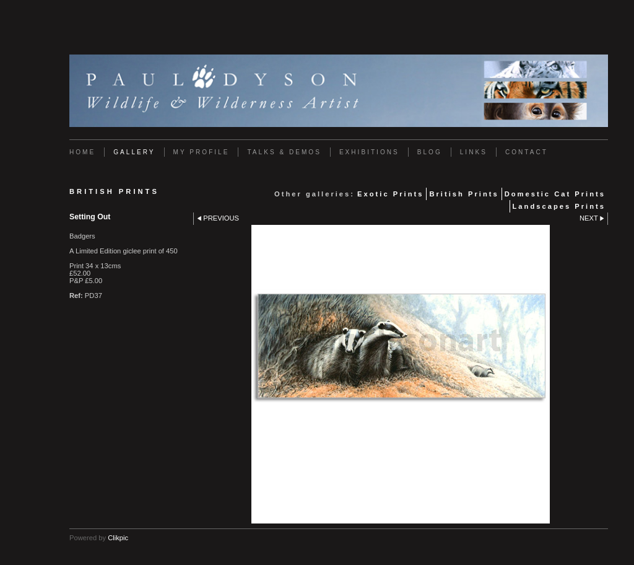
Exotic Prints (390, 194)
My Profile (201, 152)
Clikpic (118, 537)
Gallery (134, 152)
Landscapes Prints (559, 206)
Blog (429, 152)
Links (473, 152)
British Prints (463, 194)
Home (82, 152)
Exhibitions (369, 152)
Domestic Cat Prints (555, 194)
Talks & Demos (284, 152)
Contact (526, 152)
